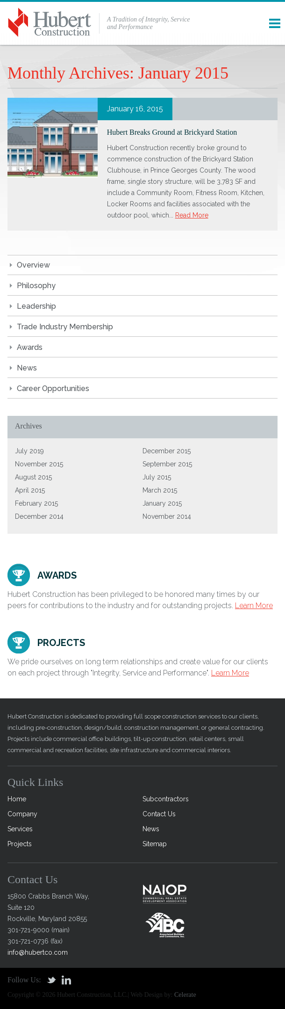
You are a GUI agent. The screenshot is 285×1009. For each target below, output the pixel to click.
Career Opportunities (53, 388)
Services (20, 829)
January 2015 (162, 503)
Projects (19, 844)
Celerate (185, 994)
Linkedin (66, 980)
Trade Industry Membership (65, 326)
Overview (33, 265)
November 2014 (166, 516)
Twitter (51, 980)
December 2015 (166, 451)
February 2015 (36, 503)
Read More (191, 215)
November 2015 (39, 464)
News (27, 367)
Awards (30, 347)
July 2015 (156, 477)
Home (16, 799)
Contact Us (159, 814)
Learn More (254, 605)
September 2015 (167, 464)
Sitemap (154, 844)
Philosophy (36, 285)
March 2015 (159, 490)
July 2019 (29, 451)
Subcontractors (165, 799)
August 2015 (33, 477)
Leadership (36, 306)
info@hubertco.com (37, 952)
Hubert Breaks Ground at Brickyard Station (172, 132)
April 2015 (30, 490)
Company (22, 814)
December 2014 (39, 516)
